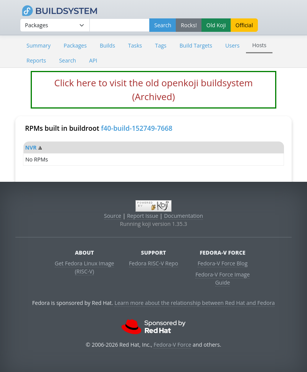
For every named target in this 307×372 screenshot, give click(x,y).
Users (232, 45)
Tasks (135, 45)
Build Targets (196, 45)
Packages (75, 45)
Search (67, 60)
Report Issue (142, 215)
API (93, 60)
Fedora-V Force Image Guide (222, 278)
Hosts (259, 45)
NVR (31, 147)
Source (112, 215)
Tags (161, 45)
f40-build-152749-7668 (136, 128)
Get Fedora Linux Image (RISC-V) (84, 267)
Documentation (183, 215)
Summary (38, 45)
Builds (107, 45)
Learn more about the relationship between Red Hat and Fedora (194, 302)
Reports (36, 60)
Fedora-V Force (172, 344)
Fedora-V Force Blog (223, 263)
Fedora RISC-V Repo (153, 263)
